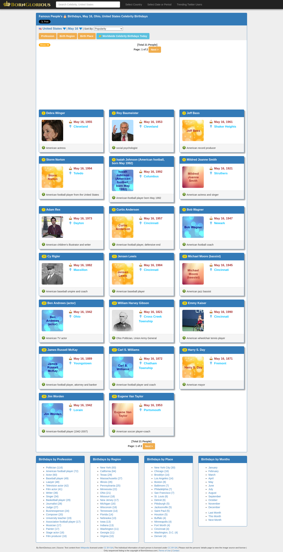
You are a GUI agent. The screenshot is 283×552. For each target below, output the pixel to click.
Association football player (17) (63, 521)
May (210, 482)
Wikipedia (84, 548)
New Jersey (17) (109, 500)
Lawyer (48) (52, 482)
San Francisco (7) (164, 492)
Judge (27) (52, 507)
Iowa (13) (105, 521)
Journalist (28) (54, 503)
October (212, 500)
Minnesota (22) (108, 489)
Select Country (133, 4)
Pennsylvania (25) (110, 485)
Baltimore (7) (161, 485)
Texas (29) (106, 474)
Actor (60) (51, 474)
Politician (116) (54, 467)
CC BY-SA (108, 548)
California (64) (108, 471)
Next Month (214, 519)
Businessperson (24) (57, 510)
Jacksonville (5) (163, 507)
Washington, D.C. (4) (166, 532)
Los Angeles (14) (163, 478)
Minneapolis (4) (163, 521)
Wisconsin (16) (108, 507)
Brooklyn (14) (161, 474)
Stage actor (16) (55, 532)
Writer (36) (52, 492)
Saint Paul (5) (162, 510)
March (211, 474)
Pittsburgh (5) (161, 503)
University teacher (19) (58, 518)
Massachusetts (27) (111, 478)
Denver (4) (160, 536)
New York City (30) (164, 467)
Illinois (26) (106, 482)
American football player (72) (62, 471)
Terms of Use (165, 550)
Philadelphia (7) (163, 489)
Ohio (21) (105, 492)
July (210, 489)
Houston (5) (160, 514)
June (211, 485)
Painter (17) (52, 528)
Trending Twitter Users (189, 4)
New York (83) (108, 467)
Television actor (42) (57, 485)
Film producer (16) (56, 536)
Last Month (214, 512)
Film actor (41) (54, 489)
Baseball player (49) (57, 478)
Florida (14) (106, 514)
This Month (214, 516)
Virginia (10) (107, 536)
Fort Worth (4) (162, 525)
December (214, 507)
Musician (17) (53, 525)
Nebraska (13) (108, 518)
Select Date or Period (159, 4)
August (212, 492)
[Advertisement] (141, 82)
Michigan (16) (108, 503)
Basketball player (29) (58, 500)
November (214, 503)
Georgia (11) (107, 532)
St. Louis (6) (161, 496)
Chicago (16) (161, 471)
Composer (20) (54, 514)
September (214, 496)
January (212, 467)
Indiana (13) (107, 525)
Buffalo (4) (160, 518)
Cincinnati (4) (161, 528)
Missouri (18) (107, 496)
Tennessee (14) (109, 510)
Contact (175, 550)
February (213, 471)
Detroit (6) (160, 500)
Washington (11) (109, 528)
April (211, 478)
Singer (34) (52, 496)
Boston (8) (160, 482)
